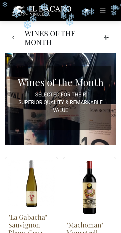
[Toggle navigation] (103, 10)
